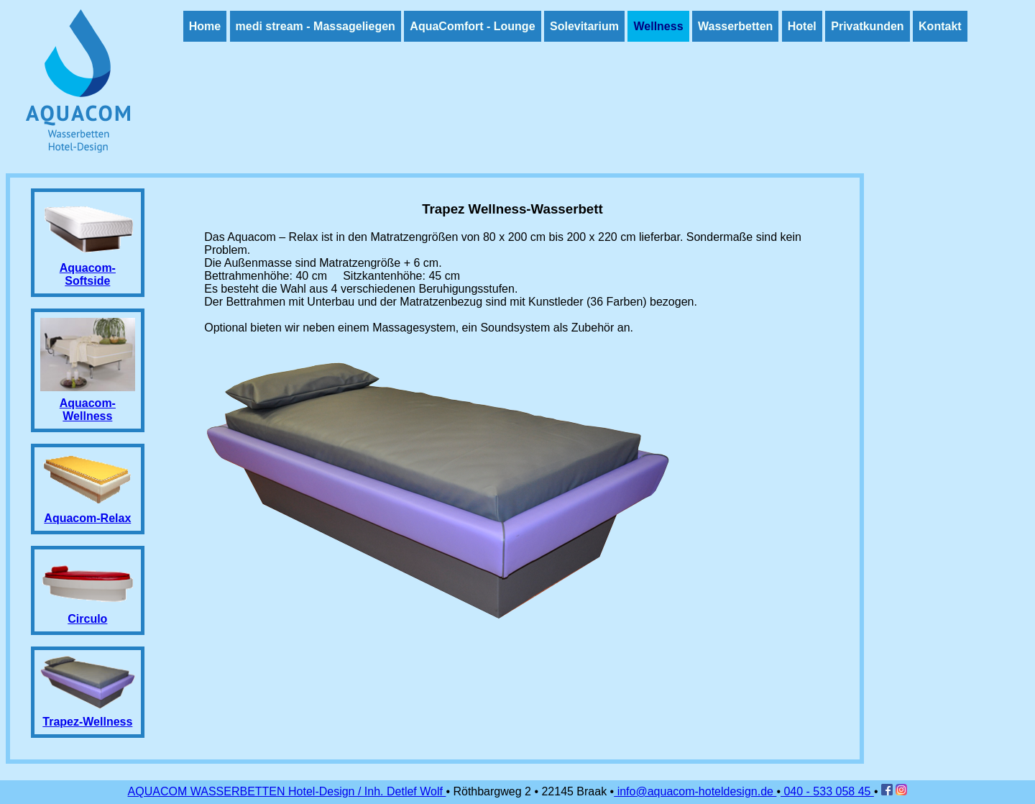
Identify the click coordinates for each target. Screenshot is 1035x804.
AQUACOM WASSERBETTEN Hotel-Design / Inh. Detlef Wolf (287, 791)
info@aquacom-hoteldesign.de (695, 791)
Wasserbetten (735, 26)
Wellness (658, 26)
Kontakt (940, 26)
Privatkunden (867, 26)
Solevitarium (584, 26)
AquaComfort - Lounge (472, 26)
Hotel (802, 26)
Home (205, 26)
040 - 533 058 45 (827, 791)
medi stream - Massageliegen (315, 26)
